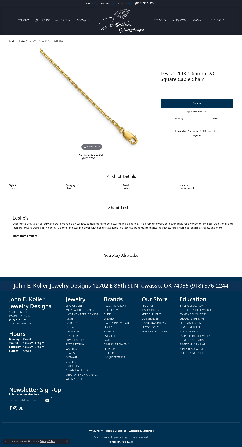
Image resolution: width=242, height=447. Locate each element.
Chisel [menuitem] (108, 314)
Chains (22, 41)
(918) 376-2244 (90, 158)
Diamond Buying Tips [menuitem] (193, 314)
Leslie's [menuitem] (108, 327)
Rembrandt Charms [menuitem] (116, 344)
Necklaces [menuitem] (72, 331)
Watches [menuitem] (71, 348)
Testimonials (150, 310)
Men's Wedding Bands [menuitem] (80, 310)
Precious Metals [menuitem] (190, 331)
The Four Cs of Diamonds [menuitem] (196, 310)
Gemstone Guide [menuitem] (190, 327)
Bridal (24, 21)
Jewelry (42, 21)
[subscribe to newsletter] (47, 400)
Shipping (179, 118)
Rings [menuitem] (69, 318)
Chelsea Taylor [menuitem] (113, 310)
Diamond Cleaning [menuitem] (192, 340)
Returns (215, 118)
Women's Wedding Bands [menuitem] (82, 314)
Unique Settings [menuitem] (114, 357)
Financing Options (154, 323)
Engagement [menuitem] (74, 305)
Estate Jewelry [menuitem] (75, 344)
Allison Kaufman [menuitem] (115, 305)
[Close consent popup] (67, 441)
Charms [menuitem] (71, 361)
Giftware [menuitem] (71, 357)
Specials (62, 21)
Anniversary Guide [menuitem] (191, 348)
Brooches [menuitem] (72, 366)
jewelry (12, 41)
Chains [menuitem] (70, 353)
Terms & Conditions (154, 331)
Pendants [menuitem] (72, 327)
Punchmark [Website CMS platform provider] (127, 442)
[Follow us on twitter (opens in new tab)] (21, 408)
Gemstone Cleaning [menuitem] (192, 344)
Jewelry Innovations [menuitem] (117, 323)
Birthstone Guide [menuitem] (191, 323)
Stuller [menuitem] (109, 353)
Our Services (150, 318)
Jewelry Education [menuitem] (191, 305)
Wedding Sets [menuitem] (74, 379)
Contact (216, 21)
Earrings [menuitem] (71, 323)
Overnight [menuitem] (110, 335)
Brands (82, 21)
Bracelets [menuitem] (72, 335)
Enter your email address (24, 394)
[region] (91, 99)
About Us (148, 305)
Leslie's (126, 188)
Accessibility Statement (141, 430)
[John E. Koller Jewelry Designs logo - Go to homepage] (121, 21)
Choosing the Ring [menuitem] (192, 318)
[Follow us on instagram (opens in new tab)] (15, 408)
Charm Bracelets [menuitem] (77, 370)
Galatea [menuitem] (109, 318)
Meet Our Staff (151, 314)
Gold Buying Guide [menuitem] (192, 353)
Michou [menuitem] (109, 331)
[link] (145, 3)
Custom (160, 21)
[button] (91, 3)
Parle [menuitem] (107, 340)
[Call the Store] (17, 319)
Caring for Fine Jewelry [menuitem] (195, 335)
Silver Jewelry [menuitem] (75, 340)
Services (179, 21)
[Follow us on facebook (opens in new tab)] (10, 408)
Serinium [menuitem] (109, 348)
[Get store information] (20, 323)
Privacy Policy (151, 327)
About (197, 21)
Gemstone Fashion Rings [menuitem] (82, 374)
